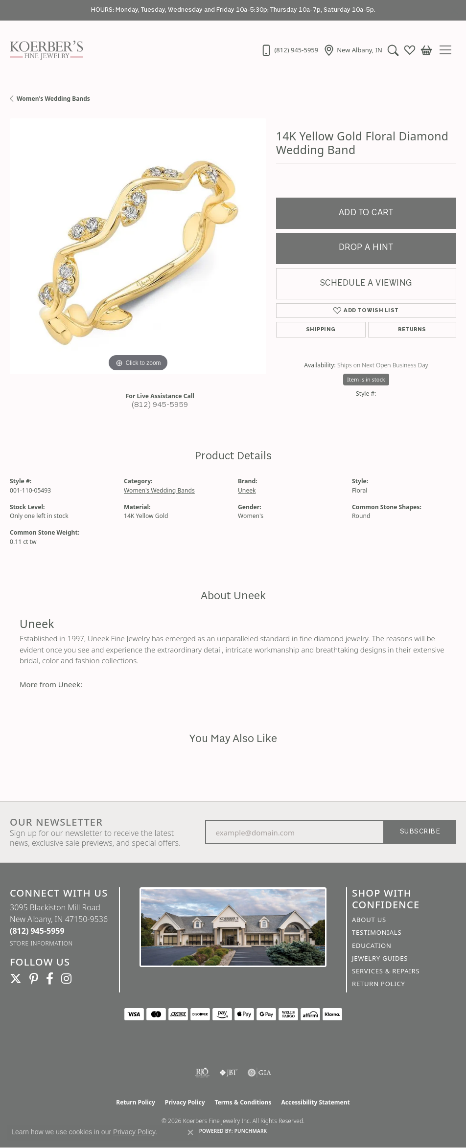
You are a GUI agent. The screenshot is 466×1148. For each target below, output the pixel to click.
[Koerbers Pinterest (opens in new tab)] (33, 979)
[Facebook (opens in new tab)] (49, 979)
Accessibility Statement (315, 1102)
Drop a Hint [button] (366, 247)
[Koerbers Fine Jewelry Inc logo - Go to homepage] (44, 49)
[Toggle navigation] (449, 50)
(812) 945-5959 (160, 405)
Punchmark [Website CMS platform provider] (250, 1130)
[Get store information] (41, 943)
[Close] (454, 10)
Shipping (321, 330)
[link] (289, 50)
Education (372, 945)
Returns (412, 330)
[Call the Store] (37, 930)
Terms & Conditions (243, 1102)
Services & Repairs (385, 971)
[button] (393, 50)
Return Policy (378, 983)
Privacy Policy (185, 1102)
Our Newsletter (56, 822)
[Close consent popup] (190, 1132)
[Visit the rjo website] (202, 1072)
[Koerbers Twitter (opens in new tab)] (16, 979)
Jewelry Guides (380, 958)
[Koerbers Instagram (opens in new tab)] (66, 979)
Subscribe (420, 831)
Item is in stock (366, 379)
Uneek (247, 490)
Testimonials (376, 932)
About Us (369, 919)
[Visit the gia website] (259, 1072)
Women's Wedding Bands (53, 98)
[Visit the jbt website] (228, 1072)
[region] (138, 246)
